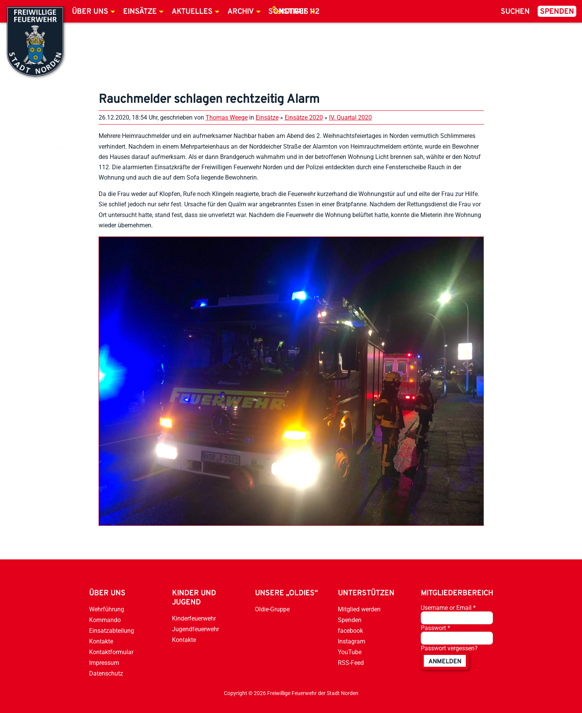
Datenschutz (106, 673)
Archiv (240, 11)
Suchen (515, 11)
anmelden (444, 662)
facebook (350, 630)
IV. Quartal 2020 (350, 117)
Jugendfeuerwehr (195, 629)
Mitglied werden (359, 609)
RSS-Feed (351, 662)
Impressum (104, 662)
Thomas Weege (227, 117)
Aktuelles (192, 11)
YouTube (350, 652)
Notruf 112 (299, 11)
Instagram (351, 641)
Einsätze (140, 11)
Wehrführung (106, 609)
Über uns (90, 11)
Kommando (105, 620)
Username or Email (448, 607)
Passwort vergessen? (449, 648)
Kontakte (101, 641)
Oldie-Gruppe (272, 609)
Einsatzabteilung (111, 630)
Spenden (557, 11)
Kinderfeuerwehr (194, 618)
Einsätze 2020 (304, 117)
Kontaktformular (111, 652)
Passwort (435, 628)
